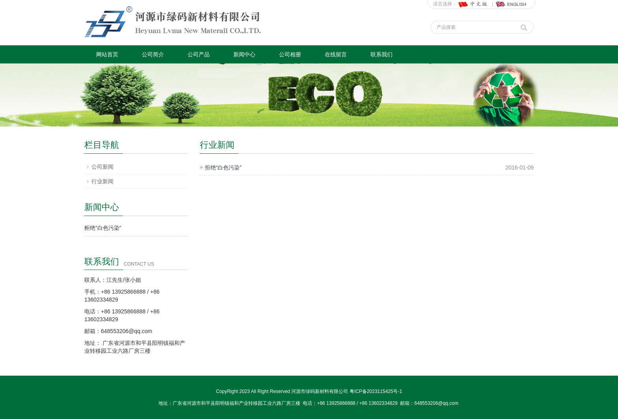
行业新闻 (102, 181)
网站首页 (107, 54)
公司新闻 (102, 167)
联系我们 (381, 54)
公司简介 (153, 54)
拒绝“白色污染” (223, 167)
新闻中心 (244, 54)
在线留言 (336, 54)
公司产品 (199, 54)
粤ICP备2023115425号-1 (376, 391)
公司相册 (290, 54)
